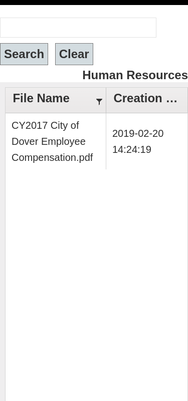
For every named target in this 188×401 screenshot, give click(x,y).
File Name (41, 98)
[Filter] (99, 100)
